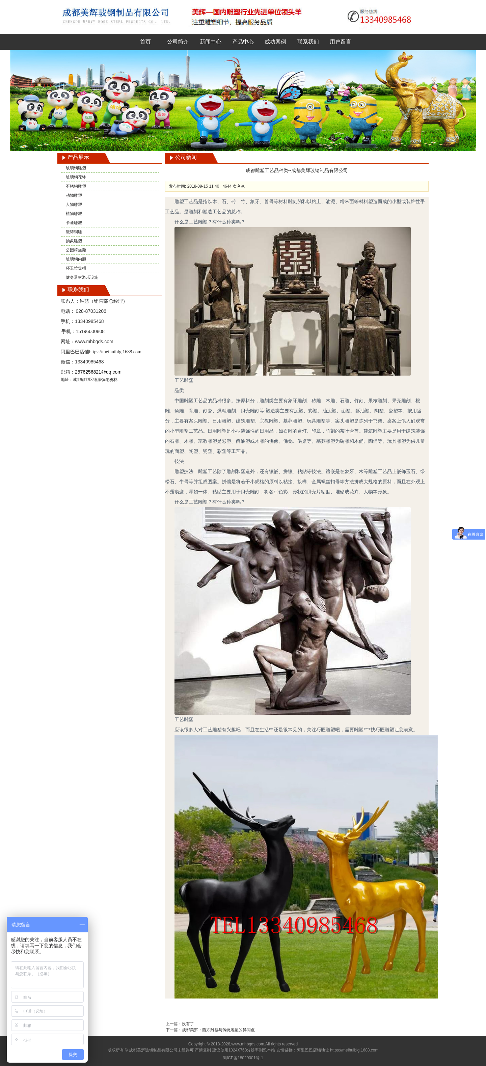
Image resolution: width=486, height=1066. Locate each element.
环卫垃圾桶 (76, 268)
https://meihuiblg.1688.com (115, 351)
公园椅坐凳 (76, 250)
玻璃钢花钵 (76, 177)
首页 (145, 42)
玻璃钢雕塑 (76, 168)
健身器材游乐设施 (82, 277)
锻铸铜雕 (74, 231)
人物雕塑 (74, 204)
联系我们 (308, 42)
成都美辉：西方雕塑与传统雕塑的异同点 (218, 1030)
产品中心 (243, 42)
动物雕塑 (74, 195)
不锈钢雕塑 (76, 186)
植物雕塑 (74, 213)
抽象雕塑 (74, 241)
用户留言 (340, 42)
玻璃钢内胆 (76, 259)
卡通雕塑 (74, 222)
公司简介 (178, 42)
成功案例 (275, 42)
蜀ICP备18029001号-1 (243, 1058)
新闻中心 (210, 42)
